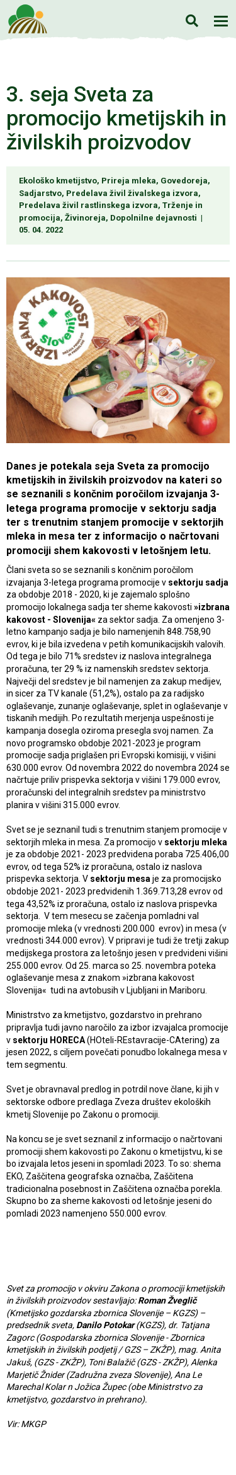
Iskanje (191, 20)
